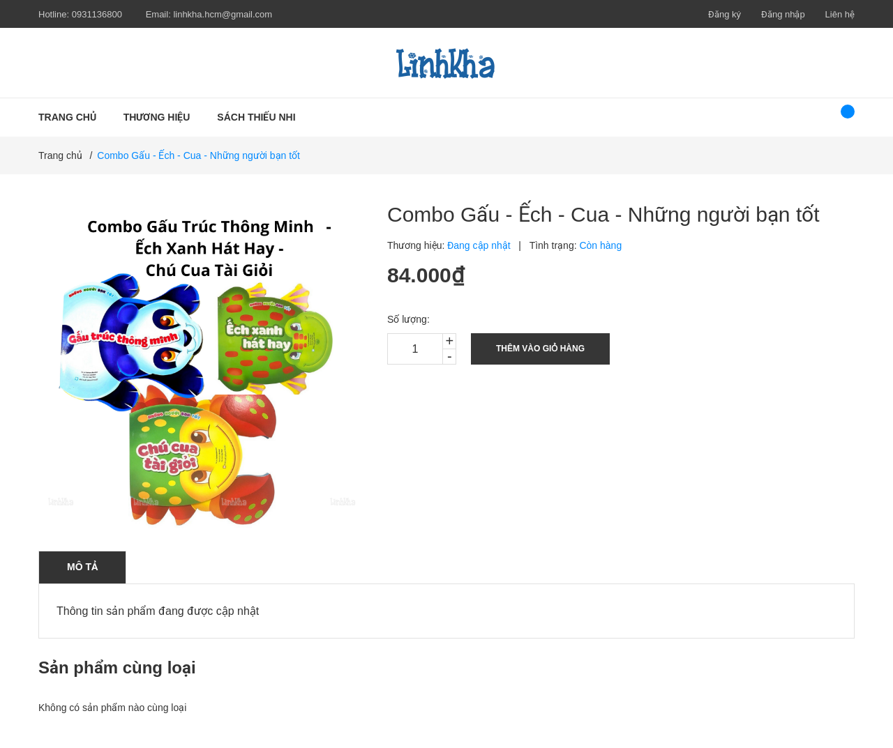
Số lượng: (408, 319)
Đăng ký (724, 14)
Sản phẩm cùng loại (117, 667)
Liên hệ (840, 14)
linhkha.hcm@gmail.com (222, 14)
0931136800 (97, 14)
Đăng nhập (783, 14)
